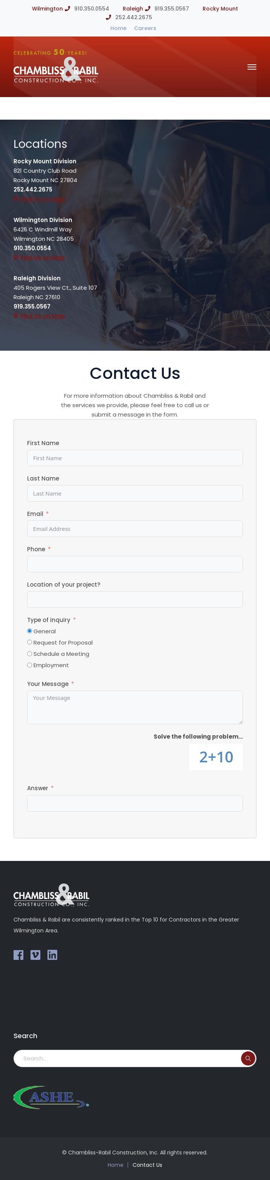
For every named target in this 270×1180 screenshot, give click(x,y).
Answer (37, 788)
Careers (145, 28)
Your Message (48, 684)
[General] (29, 630)
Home (118, 28)
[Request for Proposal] (29, 642)
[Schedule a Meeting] (29, 653)
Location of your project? (63, 584)
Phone (36, 549)
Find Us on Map (42, 199)
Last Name (43, 478)
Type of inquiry (48, 620)
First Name (43, 443)
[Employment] (29, 665)
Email (35, 514)
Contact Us (147, 1165)
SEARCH (248, 1058)
